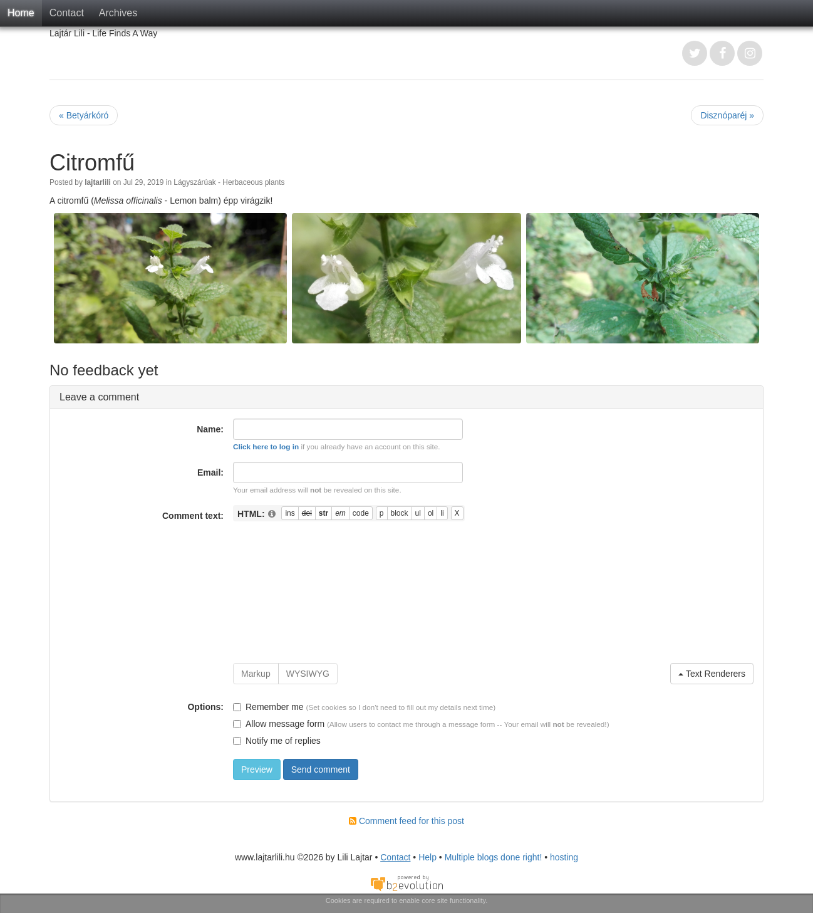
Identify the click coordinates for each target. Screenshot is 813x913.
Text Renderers (711, 674)
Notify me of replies (277, 741)
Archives (118, 13)
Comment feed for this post (406, 821)
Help (427, 857)
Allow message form (278, 724)
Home (21, 13)
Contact (66, 13)
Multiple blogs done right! (493, 857)
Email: (210, 472)
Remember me (268, 707)
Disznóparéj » (727, 115)
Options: (205, 707)
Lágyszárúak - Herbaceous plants (228, 182)
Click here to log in (266, 446)
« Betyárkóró (83, 115)
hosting (564, 857)
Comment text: (193, 516)
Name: (210, 429)
